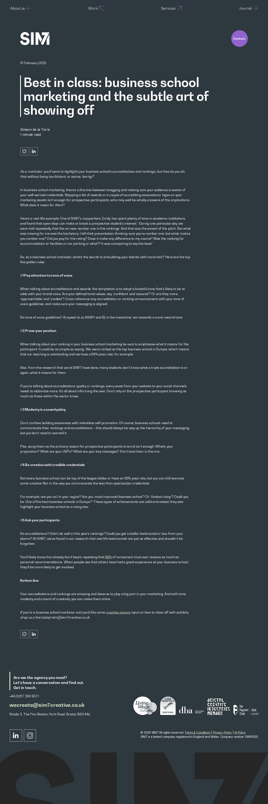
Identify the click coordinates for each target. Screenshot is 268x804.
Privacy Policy (222, 732)
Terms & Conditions (198, 732)
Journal (248, 8)
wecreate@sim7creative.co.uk (46, 705)
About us (20, 8)
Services (171, 8)
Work (96, 8)
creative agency (118, 612)
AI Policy (240, 732)
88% (108, 557)
